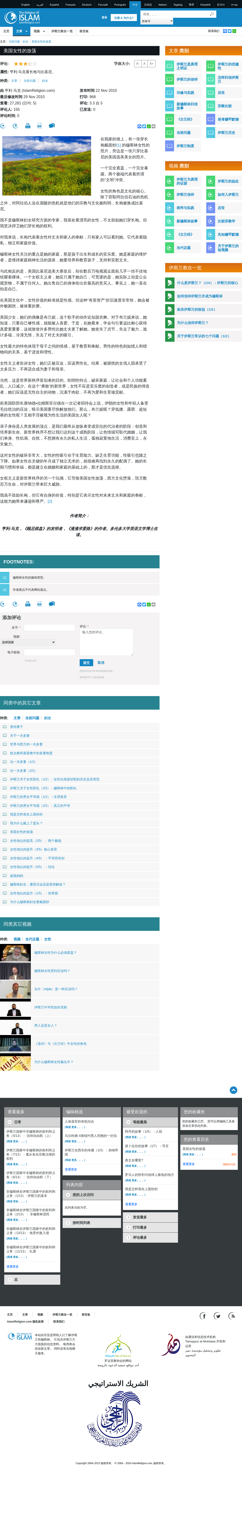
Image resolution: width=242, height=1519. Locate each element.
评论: (84, 626)
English (25, 4)
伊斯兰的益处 (228, 181)
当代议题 (32, 939)
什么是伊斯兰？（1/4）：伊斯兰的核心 (207, 283)
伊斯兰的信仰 (187, 79)
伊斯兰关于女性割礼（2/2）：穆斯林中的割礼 (40, 788)
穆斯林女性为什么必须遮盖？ (55, 952)
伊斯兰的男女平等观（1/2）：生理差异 (35, 797)
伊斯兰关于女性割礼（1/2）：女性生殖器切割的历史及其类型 (51, 779)
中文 (135, 4)
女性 (47, 939)
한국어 (221, 4)
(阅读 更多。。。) (16, 1141)
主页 (6, 31)
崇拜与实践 (185, 208)
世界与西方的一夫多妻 (23, 744)
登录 (104, 17)
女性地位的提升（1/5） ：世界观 (30, 893)
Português (120, 4)
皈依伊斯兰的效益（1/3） (197, 309)
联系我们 (213, 31)
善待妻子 (13, 727)
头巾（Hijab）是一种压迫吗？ (56, 989)
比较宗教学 (226, 221)
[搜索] (211, 14)
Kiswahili (205, 4)
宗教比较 (225, 106)
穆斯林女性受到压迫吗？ (52, 971)
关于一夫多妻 (16, 735)
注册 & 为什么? (124, 18)
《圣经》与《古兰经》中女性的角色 (60, 1044)
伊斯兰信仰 (185, 194)
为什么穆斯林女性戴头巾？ (54, 1062)
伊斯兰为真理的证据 (187, 181)
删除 (234, 1154)
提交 (86, 663)
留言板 (84, 31)
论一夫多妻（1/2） (20, 762)
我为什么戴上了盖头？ (23, 823)
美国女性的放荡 (18, 832)
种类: (4, 81)
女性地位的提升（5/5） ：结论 (29, 867)
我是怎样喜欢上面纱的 (23, 814)
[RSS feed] (231, 1315)
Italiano (163, 4)
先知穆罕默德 (228, 234)
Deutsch (86, 4)
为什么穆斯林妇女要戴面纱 (26, 902)
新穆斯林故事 (187, 221)
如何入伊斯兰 (228, 194)
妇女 (25, 41)
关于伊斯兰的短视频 (228, 248)
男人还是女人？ (45, 1025)
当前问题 (14, 41)
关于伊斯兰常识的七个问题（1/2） (204, 336)
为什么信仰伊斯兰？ (193, 323)
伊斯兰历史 (226, 133)
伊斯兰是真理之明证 (187, 66)
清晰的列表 (229, 1164)
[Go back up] (233, 1090)
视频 (37, 31)
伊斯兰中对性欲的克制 (50, 1007)
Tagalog (177, 4)
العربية (39, 4)
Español (54, 4)
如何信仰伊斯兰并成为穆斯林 (200, 296)
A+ (151, 63)
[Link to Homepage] (22, 17)
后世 (221, 93)
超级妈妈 (13, 876)
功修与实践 (185, 93)
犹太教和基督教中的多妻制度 (28, 753)
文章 (19, 31)
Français (70, 4)
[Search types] (157, 21)
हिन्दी (191, 4)
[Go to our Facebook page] (203, 1315)
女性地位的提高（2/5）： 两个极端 (32, 841)
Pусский (103, 4)
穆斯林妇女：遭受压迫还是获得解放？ (34, 884)
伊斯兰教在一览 (62, 31)
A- (137, 63)
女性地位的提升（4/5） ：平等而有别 (33, 858)
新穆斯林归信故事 (187, 106)
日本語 (148, 4)
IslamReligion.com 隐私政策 (25, 1321)
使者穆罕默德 (228, 119)
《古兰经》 (185, 119)
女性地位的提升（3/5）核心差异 (30, 849)
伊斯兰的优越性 (228, 66)
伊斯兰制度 (185, 146)
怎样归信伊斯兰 (228, 79)
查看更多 (13, 1266)
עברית (234, 4)
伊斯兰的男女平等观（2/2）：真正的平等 (36, 806)
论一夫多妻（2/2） (20, 770)
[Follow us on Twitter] (217, 1315)
